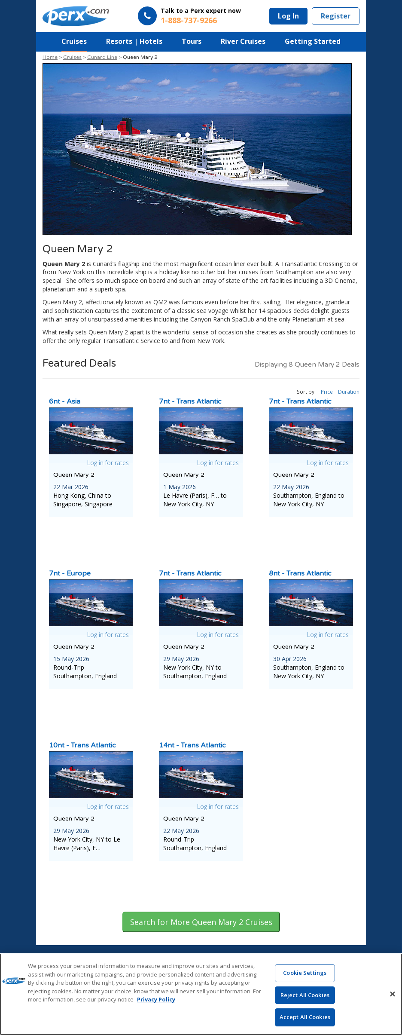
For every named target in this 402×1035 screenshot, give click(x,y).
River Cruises (243, 41)
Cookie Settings (304, 973)
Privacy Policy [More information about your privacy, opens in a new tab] (156, 1000)
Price (327, 391)
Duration (348, 391)
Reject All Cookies (304, 995)
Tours (191, 41)
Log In (288, 16)
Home (50, 57)
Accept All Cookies (305, 1017)
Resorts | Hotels (134, 41)
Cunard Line (102, 57)
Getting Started (313, 41)
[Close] (392, 994)
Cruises (74, 41)
